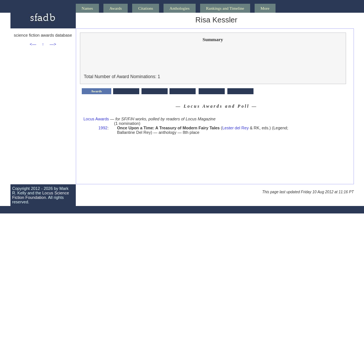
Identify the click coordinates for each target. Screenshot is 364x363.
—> (53, 44)
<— (33, 44)
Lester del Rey (235, 128)
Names (87, 8)
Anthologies (179, 8)
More (265, 8)
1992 (103, 128)
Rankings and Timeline (225, 8)
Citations (145, 8)
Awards (115, 8)
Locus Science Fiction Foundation (40, 195)
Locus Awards (96, 119)
